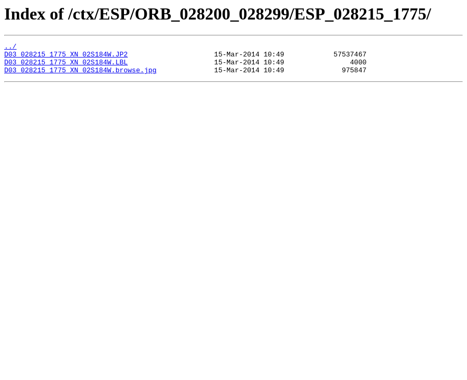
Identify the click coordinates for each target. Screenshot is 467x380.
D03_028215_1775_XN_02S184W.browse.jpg (80, 76)
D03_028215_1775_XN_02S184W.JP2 (66, 57)
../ (10, 47)
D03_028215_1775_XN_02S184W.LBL (66, 66)
